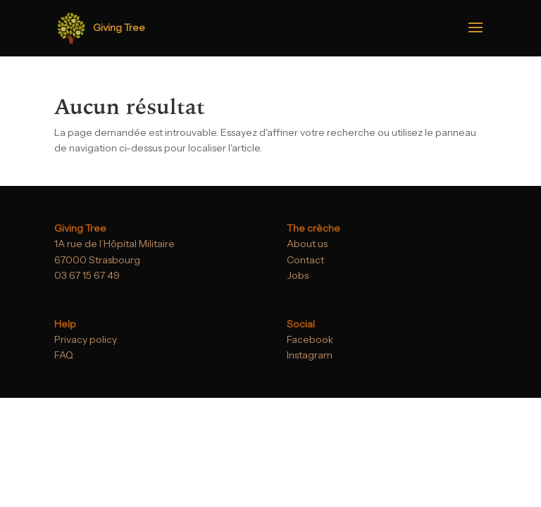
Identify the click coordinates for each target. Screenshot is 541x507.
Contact (305, 260)
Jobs (298, 275)
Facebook (310, 339)
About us (307, 243)
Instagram (309, 355)
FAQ (63, 355)
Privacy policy (85, 339)
